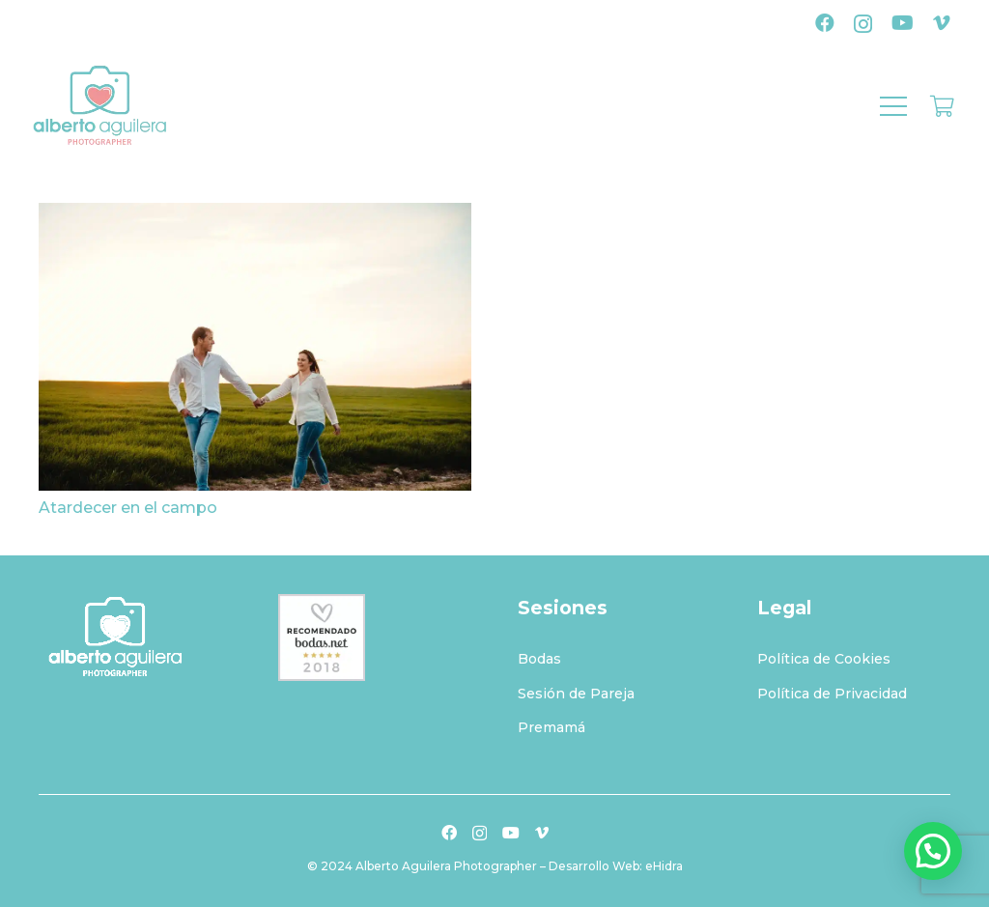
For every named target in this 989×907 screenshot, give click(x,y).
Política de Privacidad (832, 693)
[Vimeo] (941, 23)
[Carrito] (942, 106)
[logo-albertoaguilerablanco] (135, 637)
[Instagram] (863, 24)
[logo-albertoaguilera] (100, 106)
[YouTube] (902, 23)
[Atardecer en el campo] (255, 216)
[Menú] (893, 106)
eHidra (664, 866)
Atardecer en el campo (128, 507)
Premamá (551, 727)
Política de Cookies (823, 658)
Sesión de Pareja (576, 693)
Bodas (539, 658)
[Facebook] (824, 23)
